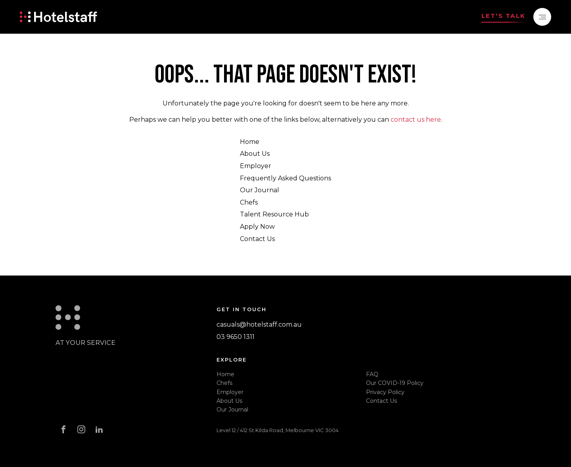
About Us (255, 153)
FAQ (372, 374)
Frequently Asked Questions (285, 178)
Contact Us (257, 239)
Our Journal (259, 190)
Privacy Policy (385, 392)
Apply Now (257, 226)
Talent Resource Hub (274, 214)
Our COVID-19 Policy (394, 383)
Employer (255, 166)
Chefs (249, 202)
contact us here (416, 119)
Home (249, 141)
